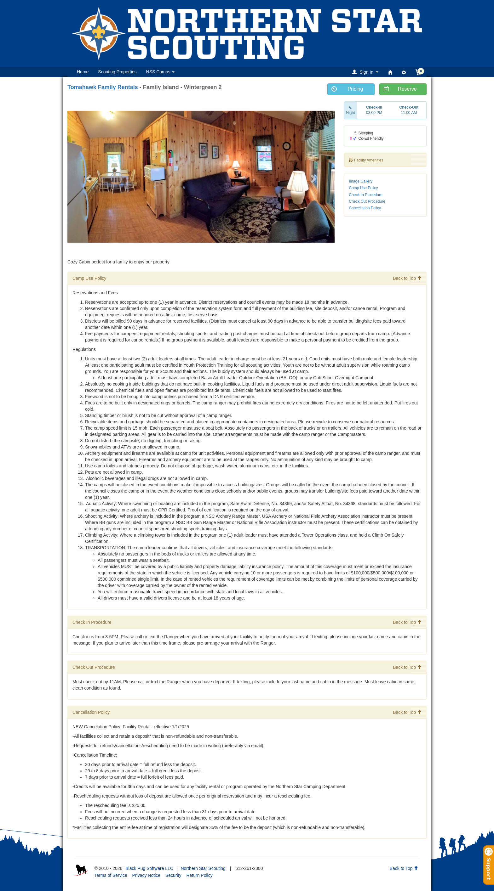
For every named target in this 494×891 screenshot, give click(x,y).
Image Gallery (361, 181)
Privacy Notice (146, 875)
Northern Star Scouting (203, 868)
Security (173, 875)
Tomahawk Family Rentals (102, 87)
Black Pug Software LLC (149, 868)
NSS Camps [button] (160, 71)
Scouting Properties (117, 71)
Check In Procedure (365, 195)
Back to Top (407, 278)
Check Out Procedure (367, 201)
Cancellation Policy (365, 208)
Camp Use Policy (363, 188)
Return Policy (199, 875)
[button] (366, 72)
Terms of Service (110, 875)
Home (83, 71)
